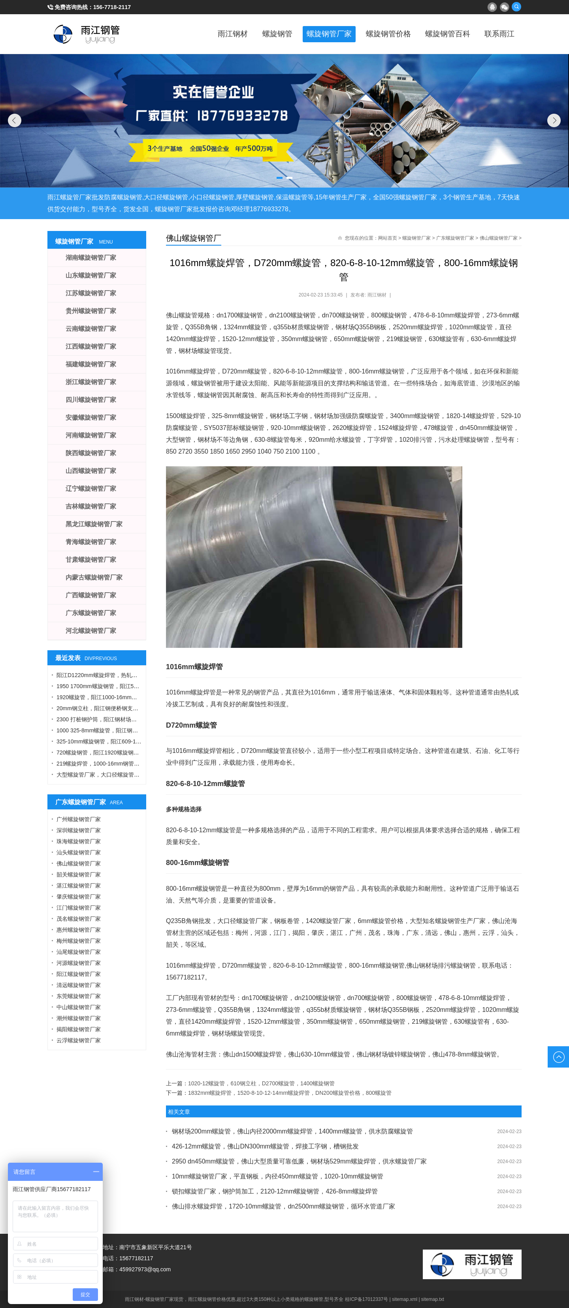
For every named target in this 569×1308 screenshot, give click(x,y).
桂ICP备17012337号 (366, 1299)
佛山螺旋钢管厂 (193, 238)
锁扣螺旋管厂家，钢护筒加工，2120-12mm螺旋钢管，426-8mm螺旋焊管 (275, 1191)
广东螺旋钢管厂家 (455, 238)
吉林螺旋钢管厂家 (91, 506)
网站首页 (387, 238)
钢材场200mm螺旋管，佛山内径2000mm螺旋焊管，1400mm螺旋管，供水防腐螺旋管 (292, 1131)
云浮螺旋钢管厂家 (79, 1040)
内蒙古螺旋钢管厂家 (94, 577)
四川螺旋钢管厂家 (91, 399)
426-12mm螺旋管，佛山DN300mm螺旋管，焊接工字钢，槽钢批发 (265, 1146)
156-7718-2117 (112, 7)
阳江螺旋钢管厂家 (79, 974)
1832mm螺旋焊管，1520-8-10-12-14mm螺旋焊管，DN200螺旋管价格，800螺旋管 (290, 1093)
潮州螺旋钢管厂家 (79, 1018)
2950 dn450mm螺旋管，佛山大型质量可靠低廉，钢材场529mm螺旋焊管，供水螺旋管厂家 (299, 1161)
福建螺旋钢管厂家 (91, 364)
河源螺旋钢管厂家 (79, 963)
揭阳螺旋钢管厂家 (79, 1029)
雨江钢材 (213, 34)
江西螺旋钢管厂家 (91, 346)
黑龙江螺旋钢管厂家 (94, 524)
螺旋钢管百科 (442, 34)
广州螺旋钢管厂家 (79, 819)
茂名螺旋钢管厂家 (79, 919)
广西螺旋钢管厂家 (91, 595)
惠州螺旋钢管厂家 (79, 930)
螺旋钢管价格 (379, 34)
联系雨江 (498, 34)
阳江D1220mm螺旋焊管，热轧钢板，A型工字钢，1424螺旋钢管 (135, 675)
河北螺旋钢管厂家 (91, 630)
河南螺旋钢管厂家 (91, 435)
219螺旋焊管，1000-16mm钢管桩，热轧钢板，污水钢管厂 (128, 763)
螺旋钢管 (261, 34)
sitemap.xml (404, 1299)
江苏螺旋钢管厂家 (91, 293)
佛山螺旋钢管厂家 (499, 238)
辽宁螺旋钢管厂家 (91, 488)
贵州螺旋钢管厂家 (91, 311)
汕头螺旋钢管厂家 (79, 852)
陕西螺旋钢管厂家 (91, 453)
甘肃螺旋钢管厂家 (91, 559)
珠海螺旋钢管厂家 (79, 841)
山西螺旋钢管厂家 (91, 470)
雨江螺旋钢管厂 (86, 34)
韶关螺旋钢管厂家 (79, 874)
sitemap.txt (432, 1299)
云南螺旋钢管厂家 (91, 328)
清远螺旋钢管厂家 (79, 985)
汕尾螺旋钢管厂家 (79, 952)
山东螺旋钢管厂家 (91, 275)
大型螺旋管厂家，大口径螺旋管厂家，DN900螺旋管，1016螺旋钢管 (140, 774)
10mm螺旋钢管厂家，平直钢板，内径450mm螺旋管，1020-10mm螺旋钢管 (277, 1176)
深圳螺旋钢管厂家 (79, 830)
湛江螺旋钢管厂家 (79, 885)
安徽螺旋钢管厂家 (91, 417)
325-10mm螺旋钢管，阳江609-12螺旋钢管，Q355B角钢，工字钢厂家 (142, 741)
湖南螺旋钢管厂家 (91, 257)
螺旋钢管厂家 (316, 34)
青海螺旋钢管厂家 (91, 542)
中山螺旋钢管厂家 (79, 1007)
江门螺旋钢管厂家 (79, 908)
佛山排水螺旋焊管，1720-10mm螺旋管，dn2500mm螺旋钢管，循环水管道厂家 (283, 1206)
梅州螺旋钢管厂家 (79, 941)
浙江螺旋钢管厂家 (91, 382)
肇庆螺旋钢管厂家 (79, 896)
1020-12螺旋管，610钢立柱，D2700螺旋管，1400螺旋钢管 (261, 1083)
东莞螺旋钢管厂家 (79, 996)
